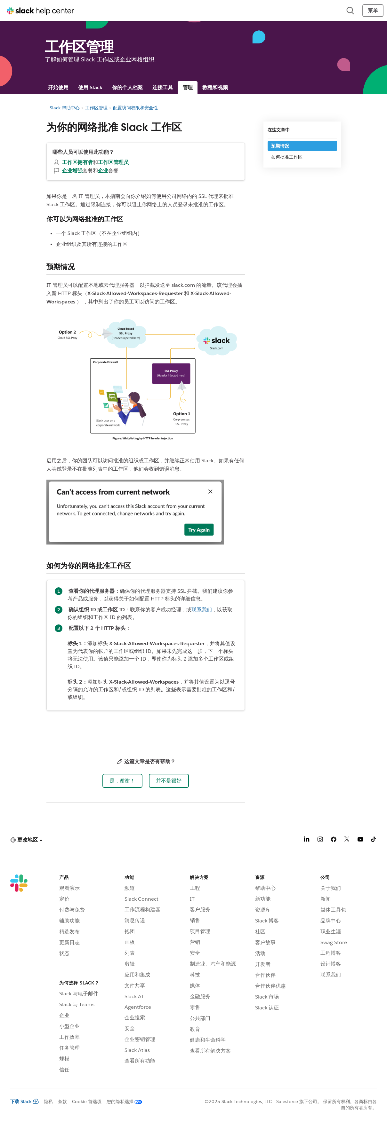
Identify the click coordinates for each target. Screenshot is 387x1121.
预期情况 (280, 146)
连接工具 (162, 87)
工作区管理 (96, 108)
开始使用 (58, 87)
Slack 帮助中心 (65, 108)
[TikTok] (374, 840)
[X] (347, 840)
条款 (62, 1101)
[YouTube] (360, 840)
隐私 (48, 1101)
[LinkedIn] (307, 840)
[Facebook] (333, 840)
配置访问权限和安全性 (135, 108)
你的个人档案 (127, 87)
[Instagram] (320, 840)
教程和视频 (215, 87)
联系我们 (201, 609)
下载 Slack (24, 1101)
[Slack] (19, 974)
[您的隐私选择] (121, 1101)
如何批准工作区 (286, 157)
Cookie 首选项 (86, 1101)
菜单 (373, 10)
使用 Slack (90, 87)
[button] (122, 781)
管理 (187, 87)
